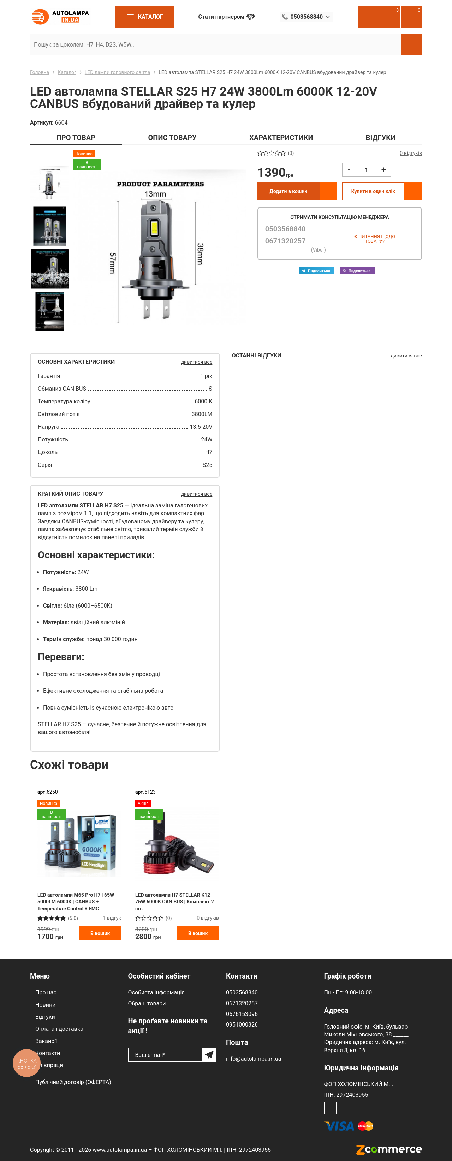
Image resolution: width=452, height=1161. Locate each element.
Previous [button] (49, 156)
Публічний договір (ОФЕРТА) (73, 1082)
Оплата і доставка (59, 1028)
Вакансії (46, 1041)
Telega (316, 270)
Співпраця (49, 1065)
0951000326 (242, 1024)
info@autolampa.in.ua (253, 1058)
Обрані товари (147, 1003)
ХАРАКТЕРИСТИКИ (281, 137)
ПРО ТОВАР (75, 137)
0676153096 (242, 1014)
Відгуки (45, 1016)
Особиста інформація (156, 992)
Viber (357, 270)
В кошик (100, 933)
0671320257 (285, 241)
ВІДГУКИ (381, 137)
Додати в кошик (288, 191)
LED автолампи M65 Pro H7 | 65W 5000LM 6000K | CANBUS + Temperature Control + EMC (75, 902)
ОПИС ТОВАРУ (172, 137)
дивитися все (197, 362)
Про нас (45, 992)
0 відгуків (208, 917)
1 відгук (112, 917)
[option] (49, 183)
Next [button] (49, 338)
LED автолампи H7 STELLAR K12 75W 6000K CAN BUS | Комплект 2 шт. (174, 902)
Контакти (47, 1053)
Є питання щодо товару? (374, 239)
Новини (45, 1004)
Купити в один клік (373, 191)
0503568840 (285, 229)
